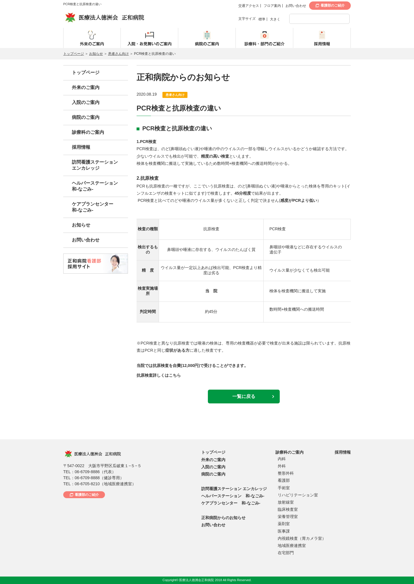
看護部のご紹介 (333, 5)
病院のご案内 (85, 117)
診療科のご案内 (88, 132)
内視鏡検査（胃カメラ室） (302, 538)
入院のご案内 (85, 102)
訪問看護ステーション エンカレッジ (234, 488)
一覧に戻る (243, 396)
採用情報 (81, 147)
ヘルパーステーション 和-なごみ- (232, 496)
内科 (282, 459)
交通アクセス (248, 5)
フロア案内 (272, 5)
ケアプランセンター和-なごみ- (92, 207)
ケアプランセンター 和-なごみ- (230, 503)
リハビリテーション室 (298, 495)
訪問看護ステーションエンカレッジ (95, 165)
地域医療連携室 (292, 545)
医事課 (284, 531)
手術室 (284, 488)
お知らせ (96, 54)
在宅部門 (286, 552)
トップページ (73, 54)
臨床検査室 (288, 509)
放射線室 (286, 502)
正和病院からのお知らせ (223, 517)
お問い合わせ (295, 5)
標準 (261, 19)
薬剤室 (284, 523)
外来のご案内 (85, 87)
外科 (282, 466)
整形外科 (286, 473)
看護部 (284, 480)
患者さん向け (118, 54)
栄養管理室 (288, 516)
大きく (275, 19)
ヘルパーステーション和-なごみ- (95, 186)
